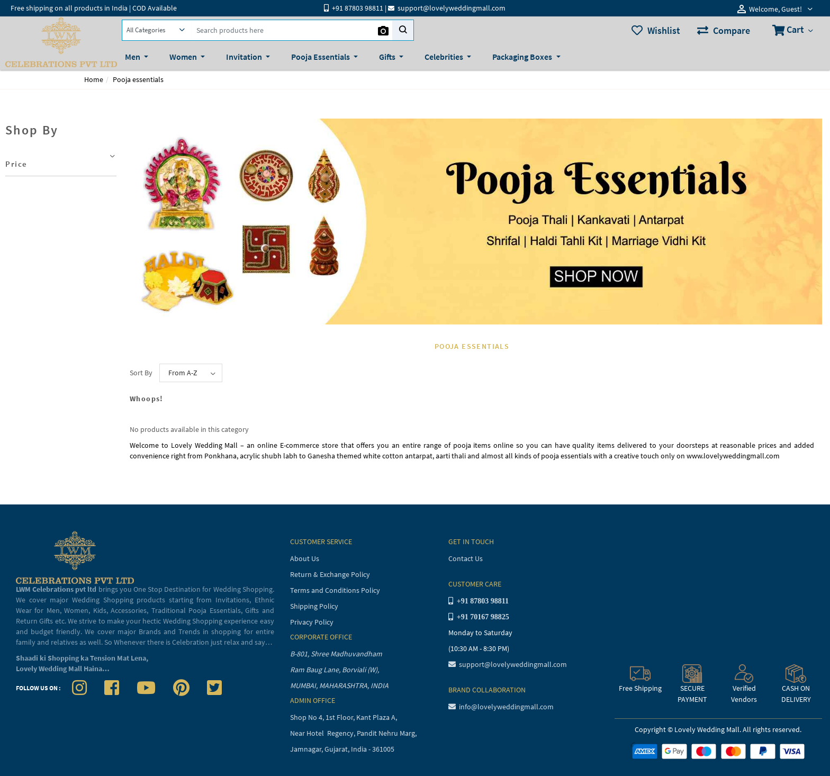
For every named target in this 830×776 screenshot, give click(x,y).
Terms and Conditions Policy (335, 590)
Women (184, 56)
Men (133, 56)
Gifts (388, 56)
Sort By (141, 372)
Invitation (245, 56)
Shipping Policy (314, 606)
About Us (304, 558)
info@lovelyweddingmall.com (501, 706)
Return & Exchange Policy (330, 574)
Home (93, 79)
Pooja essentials (138, 79)
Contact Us (465, 558)
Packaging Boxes (523, 56)
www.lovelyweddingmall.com (733, 456)
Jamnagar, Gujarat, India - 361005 (342, 749)
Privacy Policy (311, 622)
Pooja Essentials (321, 56)
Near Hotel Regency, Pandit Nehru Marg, (354, 733)
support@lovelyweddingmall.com (507, 664)
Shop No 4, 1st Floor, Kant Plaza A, (344, 717)
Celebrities (445, 56)
